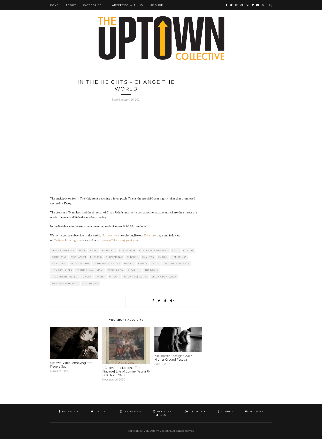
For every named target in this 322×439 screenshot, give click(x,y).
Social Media (116, 270)
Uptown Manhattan (164, 277)
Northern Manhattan (90, 270)
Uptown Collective (135, 277)
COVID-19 (188, 250)
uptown (114, 277)
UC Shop (156, 5)
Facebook (150, 235)
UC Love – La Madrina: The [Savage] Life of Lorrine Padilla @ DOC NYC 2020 (126, 371)
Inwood (129, 263)
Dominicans (59, 257)
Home (54, 5)
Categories (92, 5)
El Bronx (132, 257)
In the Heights (80, 263)
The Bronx (151, 270)
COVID (175, 250)
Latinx (156, 263)
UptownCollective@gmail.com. (119, 240)
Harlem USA (179, 257)
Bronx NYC (108, 250)
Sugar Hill (134, 270)
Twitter (59, 240)
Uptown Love (110, 235)
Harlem (163, 257)
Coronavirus (127, 250)
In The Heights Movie (107, 263)
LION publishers (62, 270)
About (71, 5)
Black (82, 250)
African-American (63, 250)
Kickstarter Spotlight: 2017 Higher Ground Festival (173, 357)
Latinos (143, 263)
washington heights (65, 283)
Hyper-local (59, 263)
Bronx (94, 250)
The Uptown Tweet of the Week (71, 277)
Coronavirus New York (153, 250)
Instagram (74, 240)
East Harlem (78, 257)
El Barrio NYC (114, 257)
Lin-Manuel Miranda (177, 263)
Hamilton (148, 257)
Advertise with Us (127, 5)
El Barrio (96, 257)
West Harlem (90, 283)
